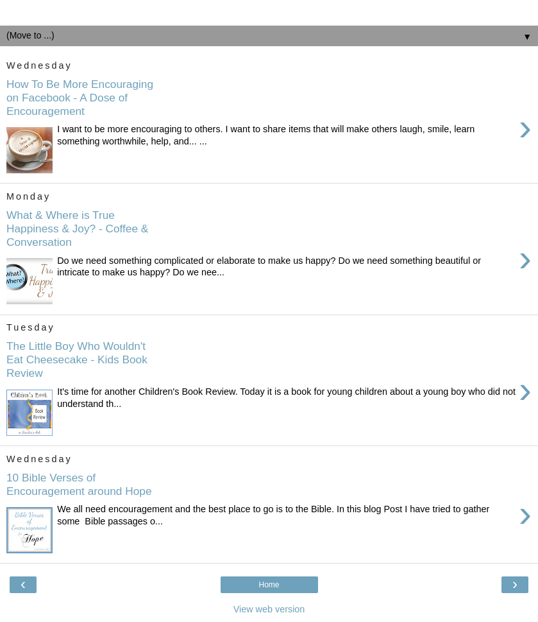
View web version (269, 609)
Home (268, 584)
